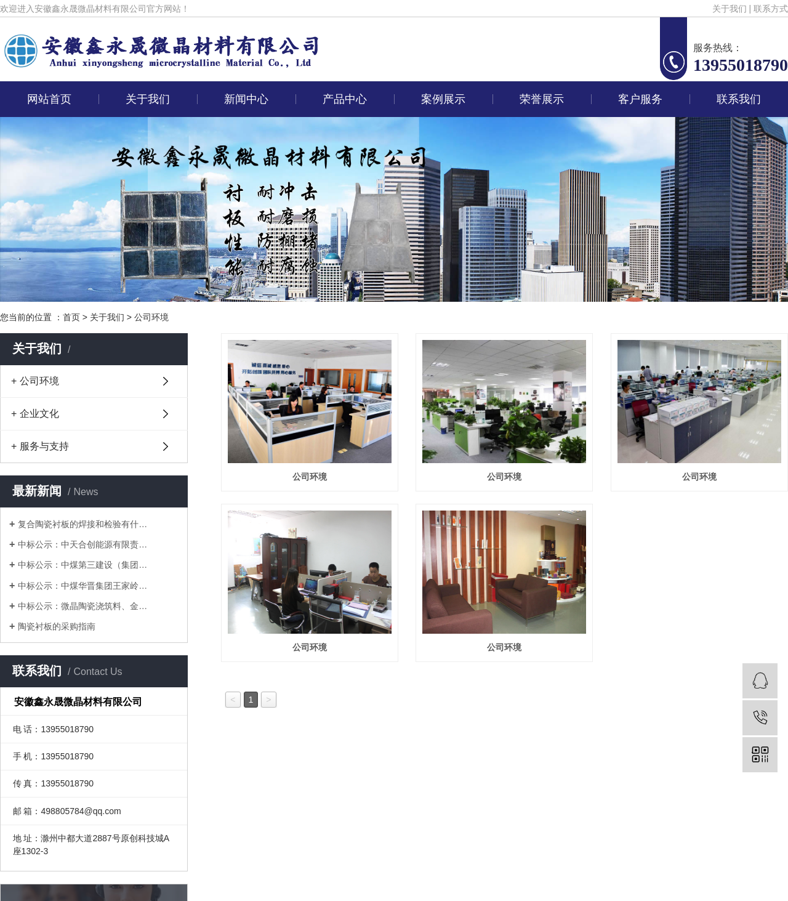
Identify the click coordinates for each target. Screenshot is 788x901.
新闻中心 (246, 99)
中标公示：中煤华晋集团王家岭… (82, 586)
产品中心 (345, 99)
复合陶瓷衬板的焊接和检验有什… (82, 524)
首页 (71, 317)
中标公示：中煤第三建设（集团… (82, 565)
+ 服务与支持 (40, 446)
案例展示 (443, 99)
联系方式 (771, 9)
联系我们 (739, 99)
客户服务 (640, 99)
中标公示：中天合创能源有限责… (82, 544)
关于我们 (729, 9)
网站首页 (49, 99)
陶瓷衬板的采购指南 (56, 626)
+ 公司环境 (35, 381)
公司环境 (151, 317)
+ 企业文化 (35, 413)
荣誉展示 (542, 99)
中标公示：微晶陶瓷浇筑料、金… (82, 606)
